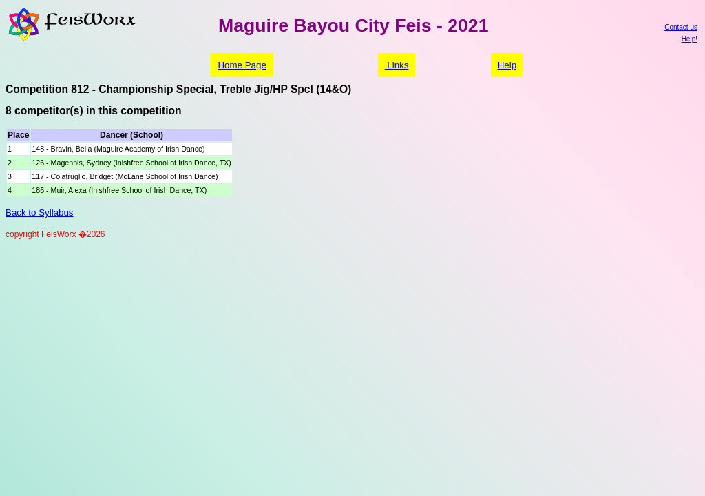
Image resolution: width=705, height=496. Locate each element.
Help (507, 65)
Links (397, 65)
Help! (689, 39)
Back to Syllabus (40, 212)
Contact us (680, 27)
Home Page (242, 65)
